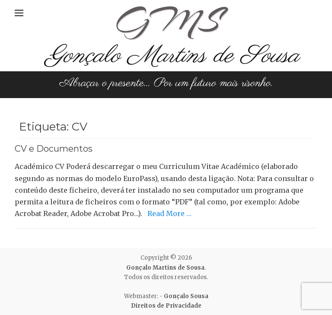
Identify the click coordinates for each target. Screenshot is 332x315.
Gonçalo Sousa (186, 296)
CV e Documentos (54, 148)
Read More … (169, 213)
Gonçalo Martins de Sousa (172, 56)
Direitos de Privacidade (166, 305)
